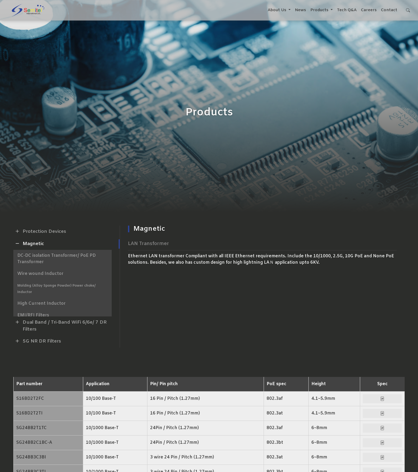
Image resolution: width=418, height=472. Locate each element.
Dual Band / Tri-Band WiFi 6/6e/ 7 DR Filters (60, 325)
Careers (369, 10)
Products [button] (319, 10)
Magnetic (28, 243)
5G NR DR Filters (37, 341)
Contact (389, 10)
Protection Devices (39, 231)
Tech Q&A (347, 10)
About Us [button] (277, 10)
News (300, 10)
